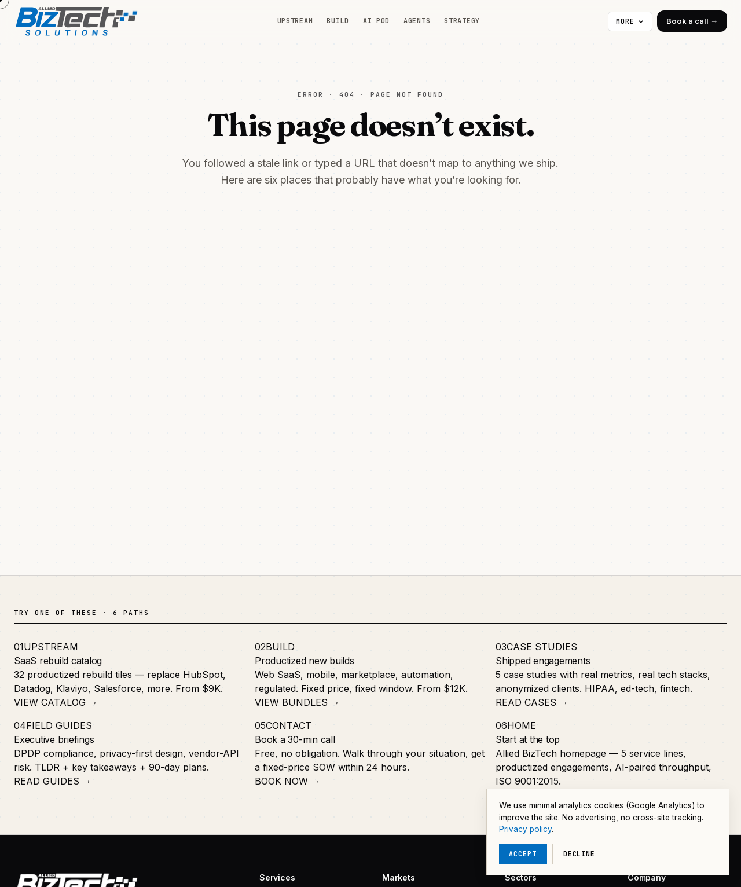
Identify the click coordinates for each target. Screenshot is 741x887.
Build (338, 20)
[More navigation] (630, 21)
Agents (416, 20)
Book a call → (692, 20)
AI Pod (376, 20)
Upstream (295, 20)
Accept (523, 853)
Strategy (462, 20)
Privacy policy (525, 829)
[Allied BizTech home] (81, 21)
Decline (579, 853)
